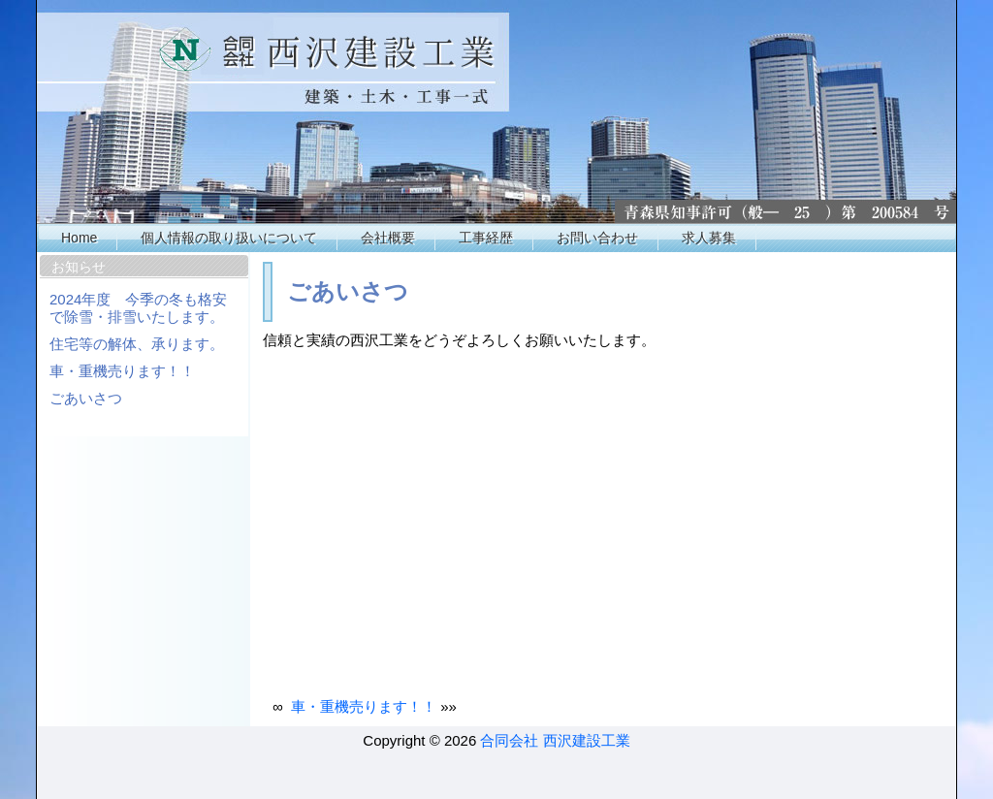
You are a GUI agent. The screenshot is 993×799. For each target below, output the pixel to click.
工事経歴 (486, 237)
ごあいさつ (85, 398)
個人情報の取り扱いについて (229, 237)
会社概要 (388, 237)
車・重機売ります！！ (122, 371)
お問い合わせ (597, 237)
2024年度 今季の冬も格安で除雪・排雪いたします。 (138, 308)
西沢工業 (497, 111)
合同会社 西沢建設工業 (554, 740)
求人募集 (709, 237)
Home (79, 237)
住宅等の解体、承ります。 (136, 344)
